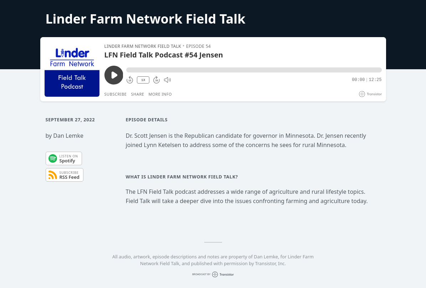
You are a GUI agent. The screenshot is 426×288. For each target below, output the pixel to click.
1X (143, 80)
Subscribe (115, 94)
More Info (160, 94)
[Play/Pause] (72, 69)
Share (137, 94)
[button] (253, 69)
